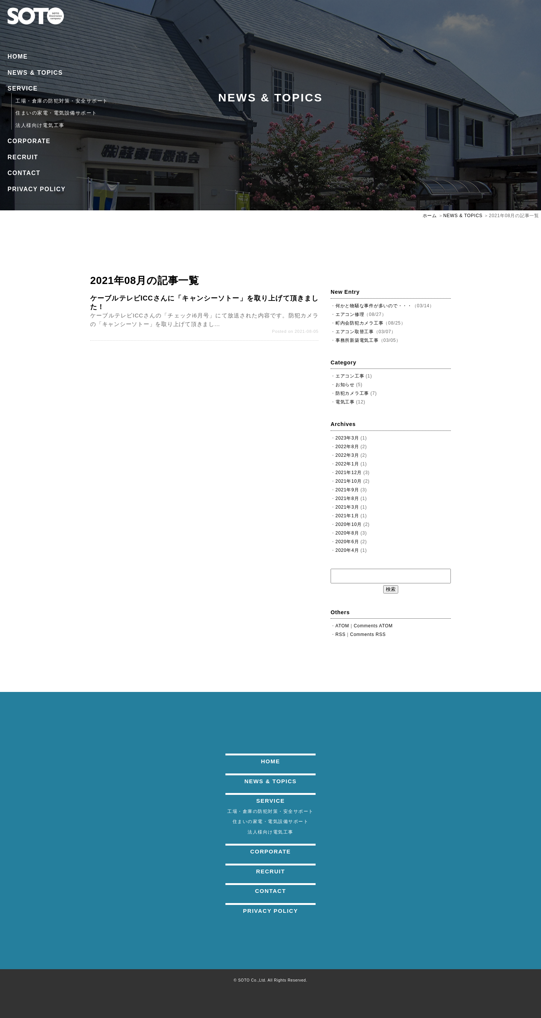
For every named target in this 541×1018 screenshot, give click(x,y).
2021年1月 (347, 515)
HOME (18, 56)
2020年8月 (347, 533)
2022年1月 (347, 464)
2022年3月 (347, 455)
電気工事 (345, 402)
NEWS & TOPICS (35, 72)
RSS (340, 634)
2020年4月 (347, 550)
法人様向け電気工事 (40, 125)
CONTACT (24, 173)
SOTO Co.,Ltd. (252, 980)
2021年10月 (348, 481)
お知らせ (345, 384)
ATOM (342, 625)
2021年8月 (347, 498)
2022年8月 (347, 446)
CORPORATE (29, 141)
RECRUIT (23, 157)
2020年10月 (348, 524)
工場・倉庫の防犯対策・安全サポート (61, 101)
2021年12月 (348, 472)
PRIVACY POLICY (37, 189)
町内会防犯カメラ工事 (359, 323)
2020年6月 (347, 541)
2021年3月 (347, 507)
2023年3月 (347, 438)
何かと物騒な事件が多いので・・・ (373, 305)
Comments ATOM (373, 625)
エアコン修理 (349, 314)
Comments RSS (368, 634)
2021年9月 (347, 489)
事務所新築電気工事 (357, 340)
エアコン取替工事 (354, 331)
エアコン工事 (349, 376)
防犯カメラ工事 (352, 393)
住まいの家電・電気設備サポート (56, 113)
